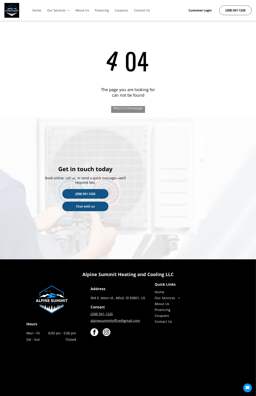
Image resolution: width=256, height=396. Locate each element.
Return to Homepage (128, 108)
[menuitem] (36, 10)
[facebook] (94, 332)
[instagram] (106, 332)
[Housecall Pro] (136, 382)
